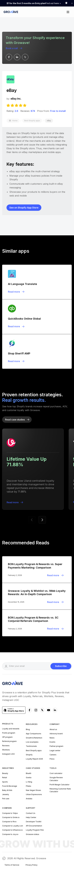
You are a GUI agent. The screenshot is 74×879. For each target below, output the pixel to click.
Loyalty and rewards (10, 729)
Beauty (5, 773)
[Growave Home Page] (10, 12)
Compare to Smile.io (11, 817)
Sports (5, 782)
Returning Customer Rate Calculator (60, 790)
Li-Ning (29, 782)
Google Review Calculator (56, 778)
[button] (68, 12)
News (52, 738)
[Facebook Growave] (29, 710)
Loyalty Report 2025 (34, 759)
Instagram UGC (8, 754)
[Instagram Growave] (36, 710)
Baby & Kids (7, 790)
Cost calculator (56, 773)
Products (7, 724)
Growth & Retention (34, 738)
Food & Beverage (9, 786)
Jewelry (5, 794)
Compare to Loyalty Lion (12, 826)
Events (52, 742)
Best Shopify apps (34, 750)
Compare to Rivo (9, 821)
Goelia (28, 777)
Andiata (29, 799)
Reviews (6, 745)
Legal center (55, 750)
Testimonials (31, 746)
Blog (28, 729)
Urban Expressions (34, 794)
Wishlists (6, 750)
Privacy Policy (31, 865)
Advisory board (56, 733)
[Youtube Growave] (48, 710)
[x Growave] (42, 710)
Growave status (32, 834)
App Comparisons (33, 733)
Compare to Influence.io (12, 830)
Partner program (56, 746)
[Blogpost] (37, 282)
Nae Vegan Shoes (33, 790)
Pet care (5, 799)
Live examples (32, 742)
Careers (53, 755)
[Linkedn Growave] (55, 710)
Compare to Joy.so (10, 834)
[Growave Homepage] (12, 683)
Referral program (9, 741)
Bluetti (28, 773)
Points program (8, 733)
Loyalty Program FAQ (35, 830)
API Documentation (34, 826)
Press (52, 759)
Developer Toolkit (33, 821)
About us (53, 729)
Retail (4, 777)
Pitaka (28, 786)
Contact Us (30, 813)
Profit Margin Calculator (59, 785)
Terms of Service (11, 865)
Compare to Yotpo (10, 813)
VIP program (7, 737)
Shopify (29, 755)
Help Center (31, 817)
